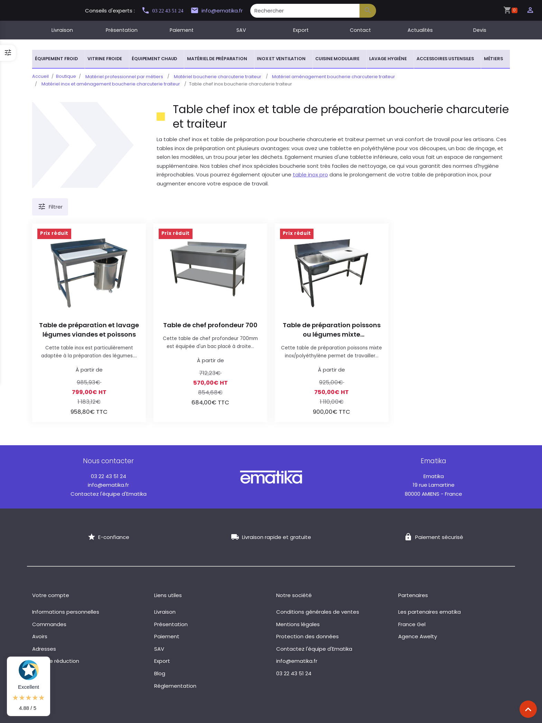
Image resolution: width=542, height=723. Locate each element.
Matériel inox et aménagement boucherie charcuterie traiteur (108, 84)
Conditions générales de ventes (317, 611)
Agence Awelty (417, 636)
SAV (241, 30)
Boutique (66, 76)
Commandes (49, 624)
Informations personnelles (65, 611)
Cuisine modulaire (337, 59)
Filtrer (50, 206)
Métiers (493, 59)
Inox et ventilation (281, 59)
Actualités (420, 30)
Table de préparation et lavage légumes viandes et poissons (89, 330)
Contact (360, 30)
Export (301, 30)
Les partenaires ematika (429, 611)
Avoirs (39, 636)
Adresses (44, 648)
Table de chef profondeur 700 (210, 325)
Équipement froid (56, 59)
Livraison (62, 30)
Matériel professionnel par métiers (122, 76)
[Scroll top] (528, 709)
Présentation (122, 30)
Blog (159, 673)
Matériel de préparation (217, 59)
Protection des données (307, 636)
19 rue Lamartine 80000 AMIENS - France (433, 485)
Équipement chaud (154, 59)
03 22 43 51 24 (165, 10)
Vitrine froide (104, 59)
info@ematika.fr (223, 10)
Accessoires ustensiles (445, 59)
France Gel (412, 624)
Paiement (182, 30)
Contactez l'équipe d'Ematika (109, 493)
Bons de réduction (55, 661)
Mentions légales (298, 624)
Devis (479, 30)
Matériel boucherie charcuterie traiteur (212, 76)
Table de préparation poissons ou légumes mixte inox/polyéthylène (332, 330)
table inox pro (310, 174)
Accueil (40, 76)
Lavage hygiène (387, 59)
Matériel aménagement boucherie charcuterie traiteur (324, 76)
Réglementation (175, 685)
